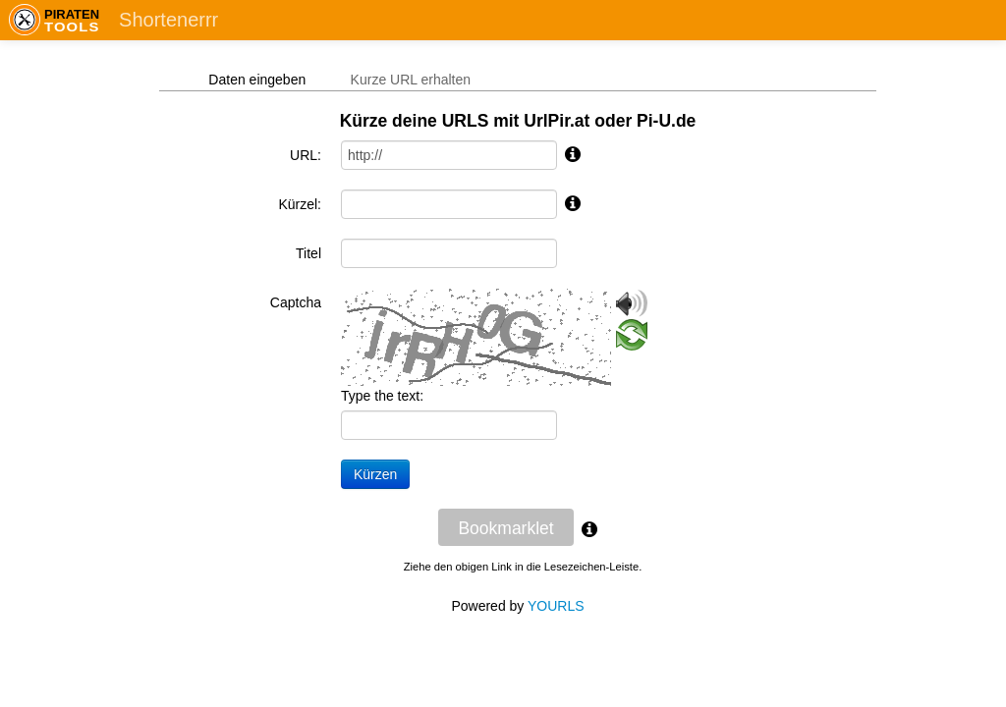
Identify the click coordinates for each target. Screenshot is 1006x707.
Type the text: (382, 396)
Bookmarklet (505, 528)
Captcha (295, 302)
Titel (308, 253)
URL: (305, 155)
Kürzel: (299, 204)
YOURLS (556, 606)
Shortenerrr (168, 19)
